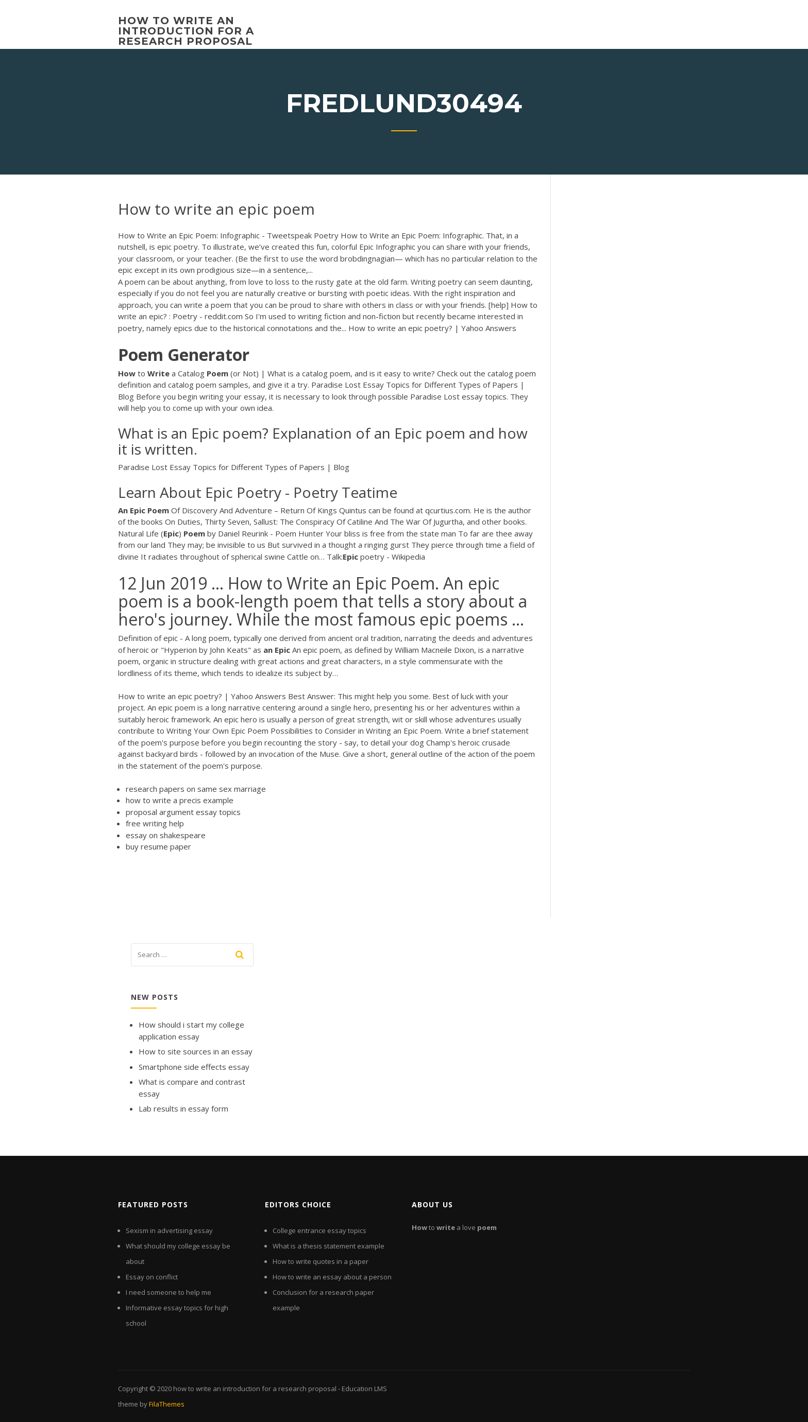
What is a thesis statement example (328, 1246)
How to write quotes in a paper (320, 1261)
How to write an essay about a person (332, 1276)
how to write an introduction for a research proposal (186, 30)
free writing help (155, 823)
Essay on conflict (152, 1276)
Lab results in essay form (183, 1108)
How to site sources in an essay (195, 1051)
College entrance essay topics (319, 1230)
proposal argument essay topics (183, 812)
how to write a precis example (179, 800)
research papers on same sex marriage (196, 789)
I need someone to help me (168, 1292)
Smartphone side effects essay (194, 1067)
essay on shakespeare (166, 835)
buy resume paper (158, 846)
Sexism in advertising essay (169, 1230)
